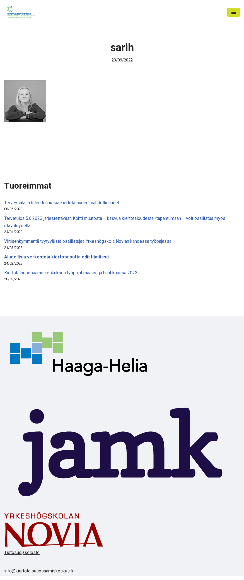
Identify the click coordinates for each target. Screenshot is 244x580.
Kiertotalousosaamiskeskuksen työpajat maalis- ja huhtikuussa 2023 (70, 272)
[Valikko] (233, 12)
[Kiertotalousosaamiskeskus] (21, 12)
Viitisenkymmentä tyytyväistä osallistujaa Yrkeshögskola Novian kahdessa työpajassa (87, 241)
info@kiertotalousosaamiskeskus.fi (38, 571)
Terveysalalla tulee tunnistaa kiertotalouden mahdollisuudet (61, 202)
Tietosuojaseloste (22, 552)
